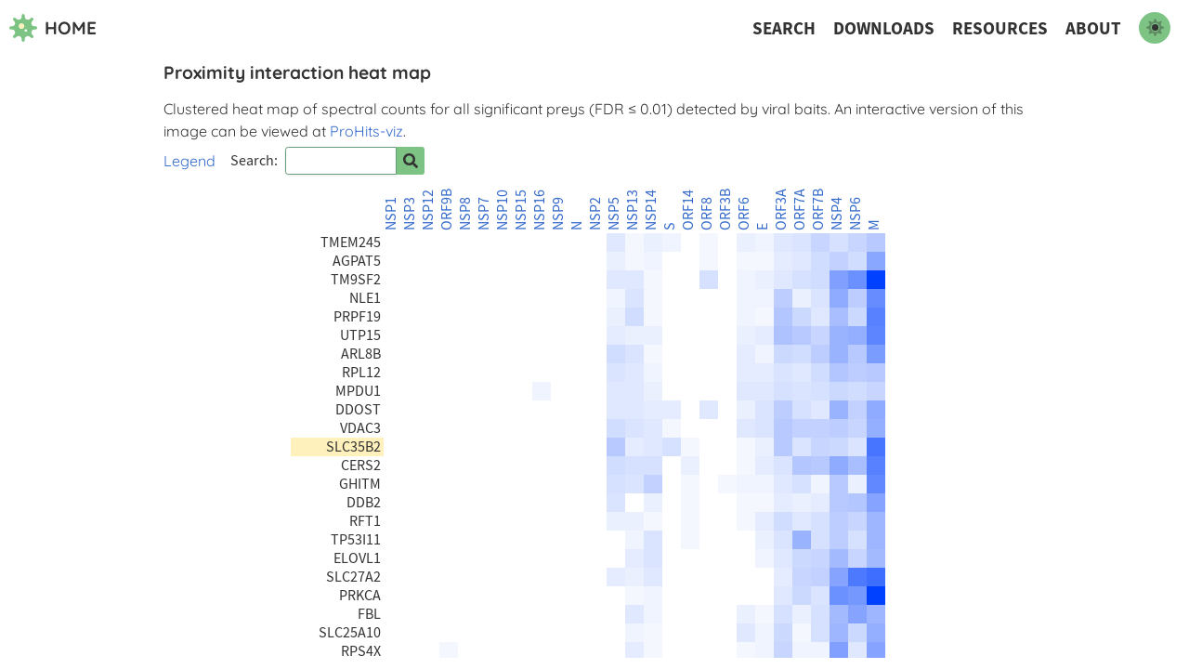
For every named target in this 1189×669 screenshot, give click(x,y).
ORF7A (799, 209)
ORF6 (744, 213)
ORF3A (781, 209)
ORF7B (818, 209)
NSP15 (521, 210)
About (1093, 28)
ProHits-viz (366, 131)
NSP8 (465, 213)
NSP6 (855, 213)
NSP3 (409, 213)
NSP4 (837, 213)
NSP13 (632, 210)
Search (784, 28)
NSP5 (614, 213)
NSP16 (539, 210)
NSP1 (391, 213)
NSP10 (502, 210)
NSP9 (558, 213)
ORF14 (688, 210)
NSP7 (484, 213)
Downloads (883, 28)
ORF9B (447, 209)
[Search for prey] (411, 161)
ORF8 (707, 213)
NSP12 (428, 210)
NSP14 (651, 210)
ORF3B (725, 209)
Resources (1000, 28)
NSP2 (595, 213)
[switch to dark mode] (1154, 28)
